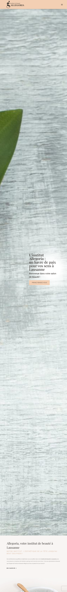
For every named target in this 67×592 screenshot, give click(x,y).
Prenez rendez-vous (39, 282)
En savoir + (12, 568)
